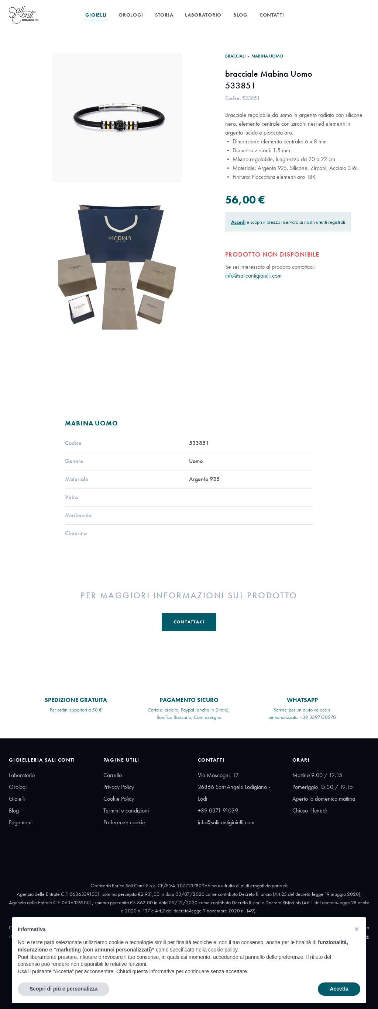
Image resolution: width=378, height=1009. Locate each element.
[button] (356, 929)
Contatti (272, 14)
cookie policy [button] (222, 950)
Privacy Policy (118, 787)
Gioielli (96, 14)
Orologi (130, 14)
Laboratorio (203, 14)
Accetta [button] (339, 989)
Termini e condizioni (126, 810)
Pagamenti (20, 822)
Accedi (238, 222)
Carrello (112, 775)
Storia (164, 14)
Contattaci (189, 622)
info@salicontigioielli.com (253, 275)
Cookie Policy (118, 799)
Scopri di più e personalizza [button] (63, 989)
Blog (240, 14)
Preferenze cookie (124, 822)
